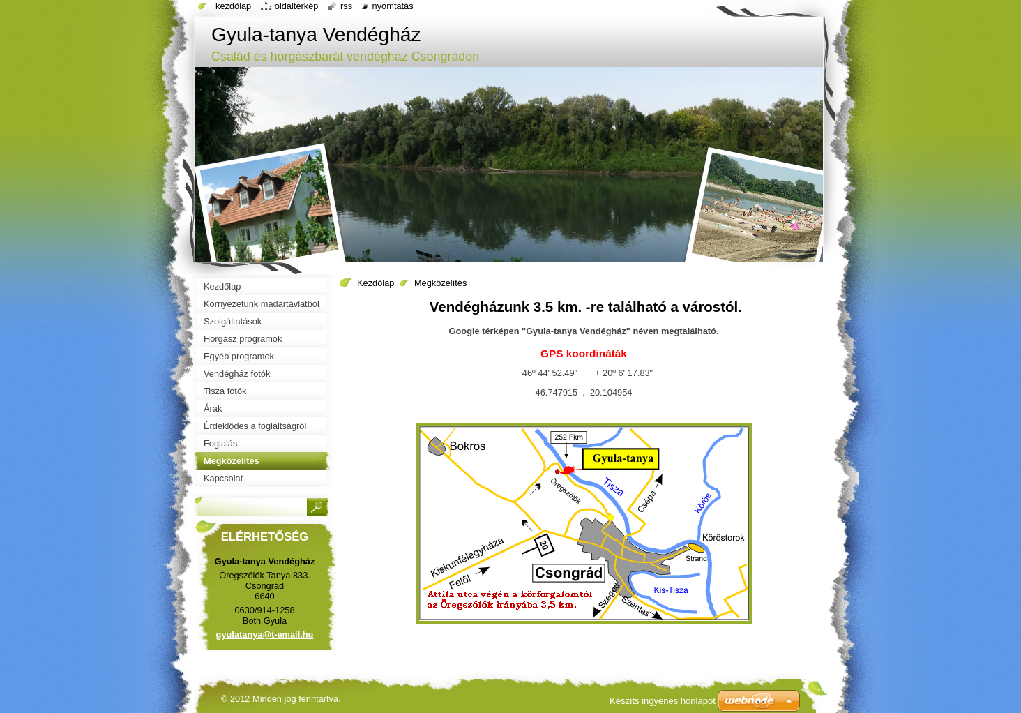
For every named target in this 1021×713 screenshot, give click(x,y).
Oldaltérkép (297, 6)
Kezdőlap (375, 283)
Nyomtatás (393, 6)
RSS (346, 6)
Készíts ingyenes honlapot (663, 701)
